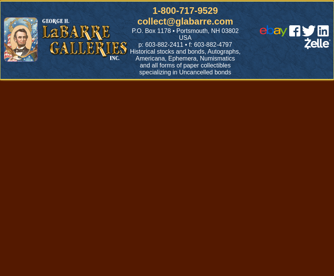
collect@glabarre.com (185, 21)
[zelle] (318, 47)
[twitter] (309, 34)
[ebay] (273, 34)
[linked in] (323, 34)
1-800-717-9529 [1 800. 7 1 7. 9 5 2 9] (185, 10)
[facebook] (294, 34)
